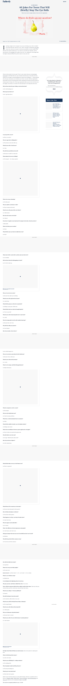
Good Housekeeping (32, 678)
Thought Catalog (10, 678)
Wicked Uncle (16, 678)
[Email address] (54, 85)
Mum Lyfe (5, 679)
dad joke (13, 52)
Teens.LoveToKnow (23, 678)
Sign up (54, 88)
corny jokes (36, 47)
